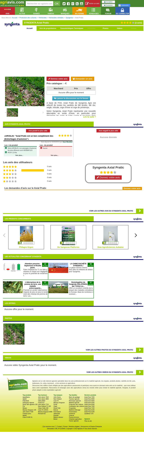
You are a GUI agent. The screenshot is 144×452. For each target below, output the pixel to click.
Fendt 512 (41, 402)
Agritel (25, 399)
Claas (55, 406)
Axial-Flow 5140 (89, 412)
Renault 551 (42, 413)
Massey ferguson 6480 (45, 412)
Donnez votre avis (58, 79)
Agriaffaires (26, 397)
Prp (24, 406)
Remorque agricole (75, 401)
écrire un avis (92, 4)
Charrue (71, 415)
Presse (65, 426)
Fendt (55, 404)
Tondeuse (72, 413)
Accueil (30, 28)
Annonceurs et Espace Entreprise (91, 426)
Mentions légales (74, 426)
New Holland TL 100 (44, 406)
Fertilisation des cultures (76, 406)
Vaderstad (57, 413)
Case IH (56, 401)
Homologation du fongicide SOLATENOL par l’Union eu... (78, 284)
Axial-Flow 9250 (89, 401)
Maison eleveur (58, 417)
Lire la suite (89, 117)
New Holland (58, 399)
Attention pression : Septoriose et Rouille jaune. (32, 266)
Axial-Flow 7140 (89, 408)
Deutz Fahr (57, 408)
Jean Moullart (67, 142)
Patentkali (26, 401)
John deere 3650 (43, 399)
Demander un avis (82, 79)
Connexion (108, 5)
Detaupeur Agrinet (28, 402)
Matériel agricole (74, 402)
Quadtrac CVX (88, 413)
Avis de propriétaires (48, 28)
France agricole (74, 421)
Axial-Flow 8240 (89, 404)
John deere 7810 (43, 397)
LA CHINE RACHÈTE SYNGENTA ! (78, 265)
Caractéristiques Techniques (71, 28)
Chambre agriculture (75, 419)
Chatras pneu (27, 413)
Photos (105, 28)
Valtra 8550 (41, 401)
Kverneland (57, 412)
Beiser (56, 419)
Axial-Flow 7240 (89, 406)
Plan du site (88, 421)
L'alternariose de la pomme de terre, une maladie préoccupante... (33, 285)
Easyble (56, 415)
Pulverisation (73, 412)
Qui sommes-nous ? (49, 426)
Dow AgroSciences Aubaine (111, 247)
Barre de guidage (74, 397)
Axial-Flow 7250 (89, 397)
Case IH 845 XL (28, 417)
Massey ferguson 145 (29, 410)
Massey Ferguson (59, 402)
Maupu (25, 408)
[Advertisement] (73, 53)
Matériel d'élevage (74, 410)
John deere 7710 (43, 404)
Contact (59, 426)
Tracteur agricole (74, 399)
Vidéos (119, 28)
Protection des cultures (76, 404)
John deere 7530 (28, 412)
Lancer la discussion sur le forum (71, 98)
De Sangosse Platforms (68, 247)
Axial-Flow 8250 (89, 399)
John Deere (57, 397)
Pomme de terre (74, 417)
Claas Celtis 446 (43, 408)
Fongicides (72, 408)
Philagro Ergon (26, 247)
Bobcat (56, 410)
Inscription (108, 2)
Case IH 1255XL (43, 410)
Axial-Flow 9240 (89, 402)
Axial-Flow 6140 (89, 410)
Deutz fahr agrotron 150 (30, 404)
